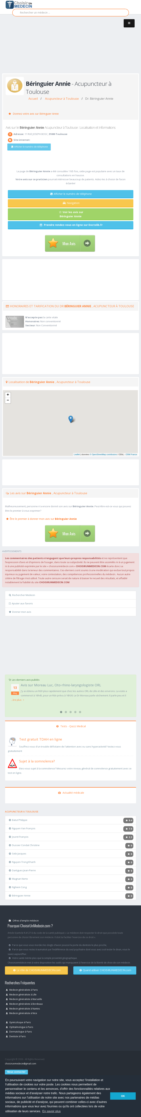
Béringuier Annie (19, 895)
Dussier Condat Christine (24, 845)
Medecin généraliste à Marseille (24, 999)
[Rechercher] (70, 12)
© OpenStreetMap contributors (103, 454)
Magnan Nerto (18, 878)
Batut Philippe (18, 820)
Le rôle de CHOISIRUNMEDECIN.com (37, 970)
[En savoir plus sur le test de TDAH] (12, 741)
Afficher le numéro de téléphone (27, 146)
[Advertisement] (71, 47)
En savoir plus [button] (51, 1111)
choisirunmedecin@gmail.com (20, 1063)
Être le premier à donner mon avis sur (41, 519)
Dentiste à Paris (16, 1036)
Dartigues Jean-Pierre (22, 870)
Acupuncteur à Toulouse (62, 99)
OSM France (131, 454)
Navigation (71, 203)
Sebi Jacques (17, 853)
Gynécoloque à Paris (18, 1022)
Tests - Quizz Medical (71, 726)
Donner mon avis (20, 611)
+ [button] (8, 395)
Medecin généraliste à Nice (21, 1013)
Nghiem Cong (18, 887)
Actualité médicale (71, 792)
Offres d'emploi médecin (24, 920)
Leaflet (77, 454)
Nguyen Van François (22, 828)
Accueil (33, 99)
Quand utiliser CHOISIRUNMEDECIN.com (105, 970)
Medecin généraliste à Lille (21, 994)
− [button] (8, 400)
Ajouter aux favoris (21, 603)
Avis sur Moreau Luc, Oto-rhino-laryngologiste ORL (61, 685)
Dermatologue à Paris (19, 1031)
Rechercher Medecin (22, 595)
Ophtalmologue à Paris (19, 1027)
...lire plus (17, 699)
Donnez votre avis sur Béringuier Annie (34, 113)
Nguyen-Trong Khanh (22, 862)
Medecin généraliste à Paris (22, 989)
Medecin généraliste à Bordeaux (24, 1003)
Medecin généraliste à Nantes (23, 1008)
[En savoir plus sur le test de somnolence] (12, 763)
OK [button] (123, 1096)
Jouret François (18, 836)
